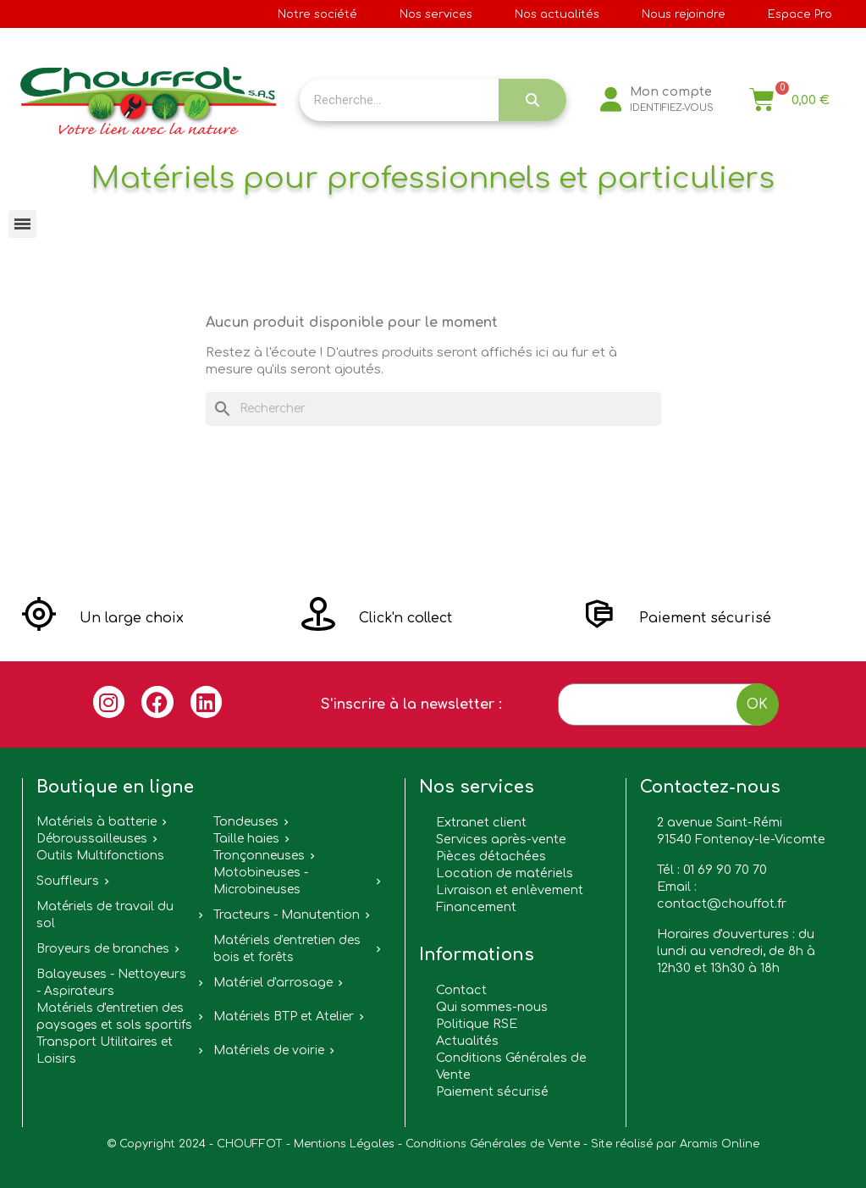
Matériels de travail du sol (105, 915)
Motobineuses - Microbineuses (260, 881)
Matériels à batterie (96, 821)
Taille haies (246, 838)
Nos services (436, 14)
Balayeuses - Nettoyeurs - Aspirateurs (111, 982)
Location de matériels (504, 873)
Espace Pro (800, 14)
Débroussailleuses (91, 838)
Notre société (317, 14)
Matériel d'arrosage (273, 982)
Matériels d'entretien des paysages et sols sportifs (114, 1016)
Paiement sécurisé (492, 1091)
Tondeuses (246, 821)
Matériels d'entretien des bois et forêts (287, 949)
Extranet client (481, 822)
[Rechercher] (433, 409)
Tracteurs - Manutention (286, 915)
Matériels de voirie (268, 1050)
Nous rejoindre (683, 14)
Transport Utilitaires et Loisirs (104, 1050)
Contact (461, 990)
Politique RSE (476, 1024)
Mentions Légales (344, 1144)
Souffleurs (67, 881)
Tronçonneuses (259, 855)
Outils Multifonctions (100, 855)
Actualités (467, 1040)
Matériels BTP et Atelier (283, 1016)
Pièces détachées (491, 856)
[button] (103, 618)
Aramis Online (719, 1144)
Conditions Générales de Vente (492, 1144)
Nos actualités (557, 14)
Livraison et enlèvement (509, 890)
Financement (476, 907)
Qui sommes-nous (492, 1007)
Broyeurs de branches (102, 948)
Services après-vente (501, 839)
